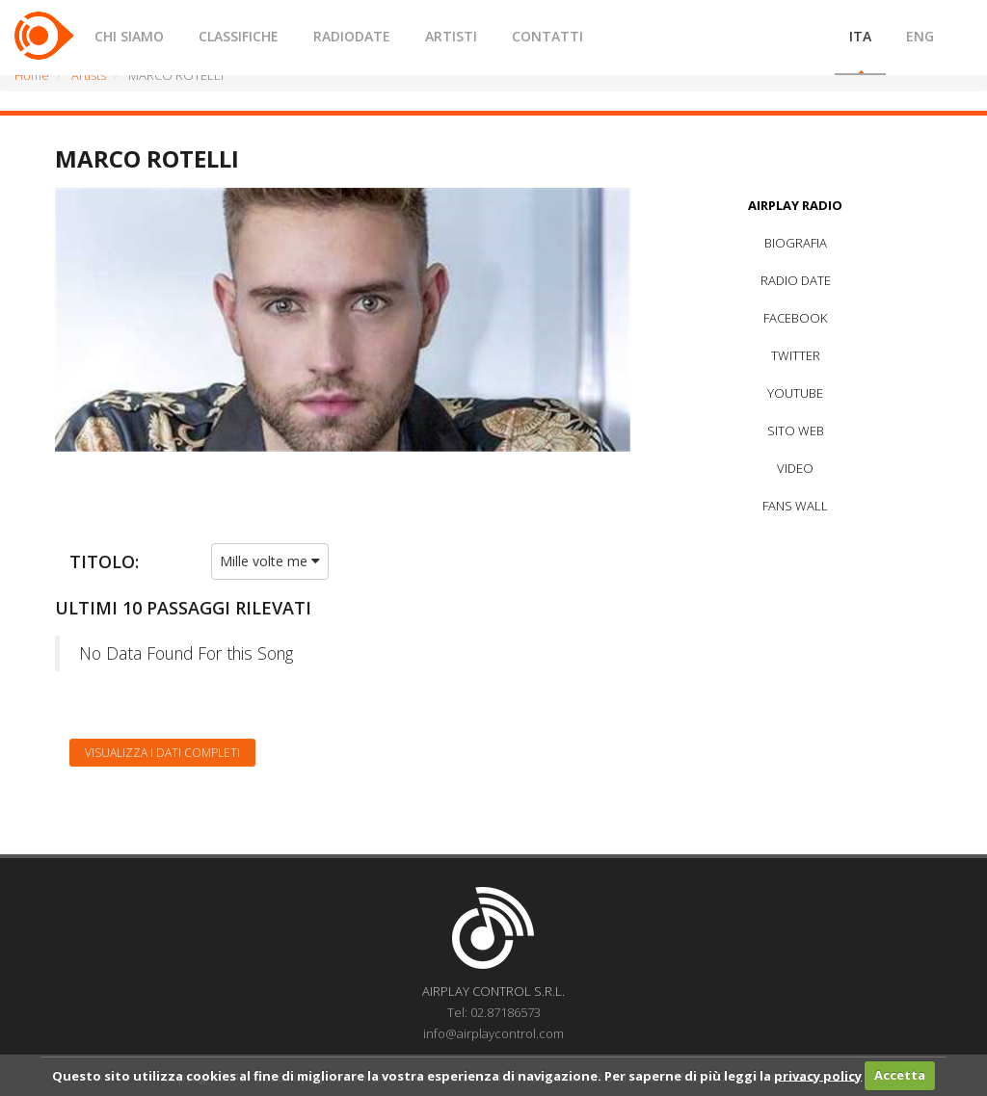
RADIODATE (351, 36)
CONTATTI (547, 36)
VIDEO (795, 468)
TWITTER (795, 355)
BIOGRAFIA (795, 242)
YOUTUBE (795, 393)
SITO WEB (795, 430)
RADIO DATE (795, 280)
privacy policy (818, 1074)
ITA (860, 36)
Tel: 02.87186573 (494, 1012)
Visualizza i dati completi (162, 752)
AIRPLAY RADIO (795, 205)
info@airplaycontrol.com (493, 1033)
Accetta (899, 1074)
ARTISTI (451, 36)
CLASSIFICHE (239, 36)
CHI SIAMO (129, 36)
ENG (920, 36)
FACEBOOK (795, 317)
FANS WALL (795, 505)
